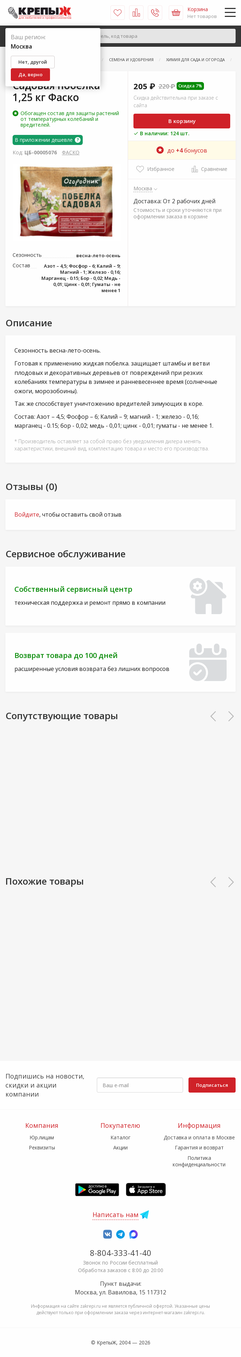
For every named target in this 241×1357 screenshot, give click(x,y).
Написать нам (115, 1214)
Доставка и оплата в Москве (199, 1137)
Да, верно (30, 74)
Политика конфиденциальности (199, 1161)
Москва (143, 188)
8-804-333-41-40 (120, 1252)
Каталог (120, 1137)
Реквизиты (42, 1147)
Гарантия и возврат (199, 1147)
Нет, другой (32, 62)
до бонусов (181, 150)
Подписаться (212, 1085)
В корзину (182, 120)
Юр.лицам (41, 1137)
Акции (120, 1147)
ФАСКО (70, 152)
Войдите (26, 514)
